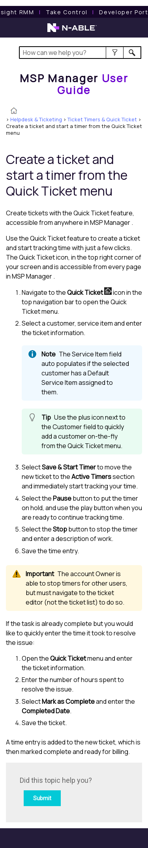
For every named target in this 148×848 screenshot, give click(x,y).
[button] (115, 52)
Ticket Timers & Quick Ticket (102, 119)
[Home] (74, 84)
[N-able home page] (72, 31)
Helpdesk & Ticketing (36, 119)
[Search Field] (80, 52)
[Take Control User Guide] (67, 12)
